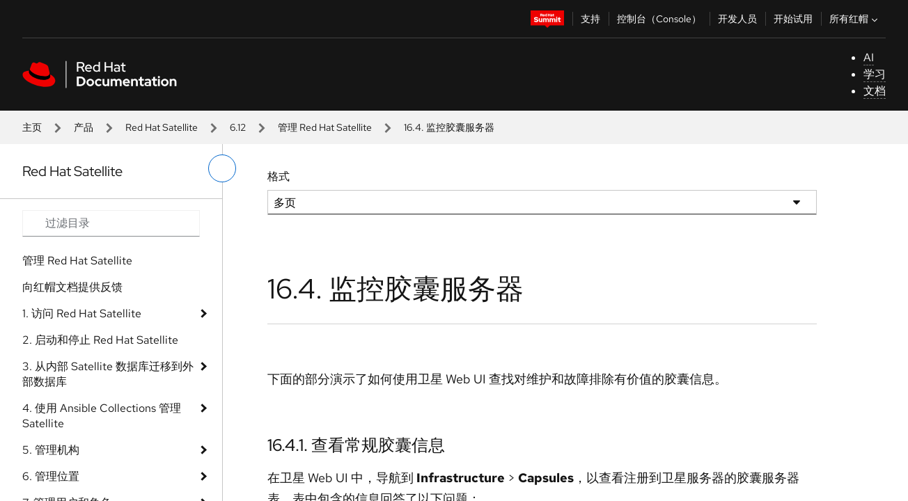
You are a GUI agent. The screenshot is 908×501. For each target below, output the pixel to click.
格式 (278, 176)
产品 (83, 127)
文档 (874, 91)
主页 (32, 127)
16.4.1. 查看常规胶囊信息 (356, 445)
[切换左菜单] (222, 168)
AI (868, 57)
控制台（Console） (659, 19)
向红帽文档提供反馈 (72, 287)
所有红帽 (855, 19)
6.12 (238, 127)
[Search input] (111, 223)
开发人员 (737, 19)
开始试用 (793, 19)
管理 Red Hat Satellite (325, 127)
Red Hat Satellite (161, 127)
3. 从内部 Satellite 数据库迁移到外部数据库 (108, 374)
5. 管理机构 (50, 450)
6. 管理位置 (50, 476)
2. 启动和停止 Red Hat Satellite (100, 340)
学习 (874, 74)
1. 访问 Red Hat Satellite (81, 313)
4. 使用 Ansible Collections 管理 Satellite (101, 416)
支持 (590, 19)
